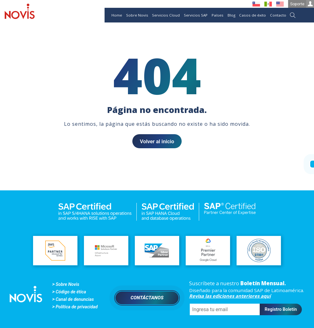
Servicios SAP (196, 15)
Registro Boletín (281, 309)
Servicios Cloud (166, 15)
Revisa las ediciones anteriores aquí (230, 296)
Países (217, 15)
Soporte (302, 4)
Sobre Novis (137, 15)
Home (116, 15)
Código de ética (71, 292)
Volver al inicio (157, 141)
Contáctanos (147, 298)
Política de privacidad (77, 307)
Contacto (278, 15)
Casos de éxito (252, 15)
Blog (231, 15)
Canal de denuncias (75, 299)
